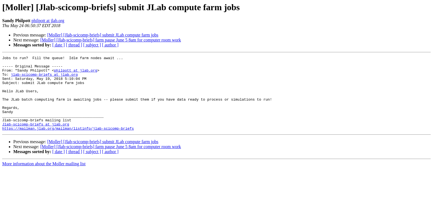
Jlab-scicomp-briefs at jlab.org (35, 138)
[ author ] (110, 45)
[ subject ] (92, 45)
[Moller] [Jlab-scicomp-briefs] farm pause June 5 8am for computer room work (110, 40)
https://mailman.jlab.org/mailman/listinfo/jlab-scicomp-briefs (68, 143)
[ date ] (58, 45)
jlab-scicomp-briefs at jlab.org (44, 78)
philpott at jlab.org (48, 20)
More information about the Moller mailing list (43, 178)
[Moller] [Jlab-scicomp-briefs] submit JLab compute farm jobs (103, 35)
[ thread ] (74, 45)
